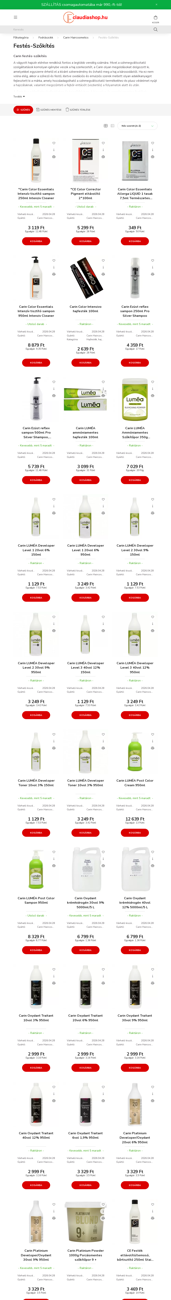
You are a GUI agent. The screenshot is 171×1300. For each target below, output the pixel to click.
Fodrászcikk (46, 41)
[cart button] (156, 17)
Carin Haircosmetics (76, 41)
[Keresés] (85, 29)
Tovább (17, 100)
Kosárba (36, 245)
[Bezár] (157, 5)
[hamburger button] (15, 17)
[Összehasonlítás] (54, 161)
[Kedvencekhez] (54, 147)
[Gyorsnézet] (54, 154)
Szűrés (25, 113)
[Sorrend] (137, 130)
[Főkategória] (20, 41)
